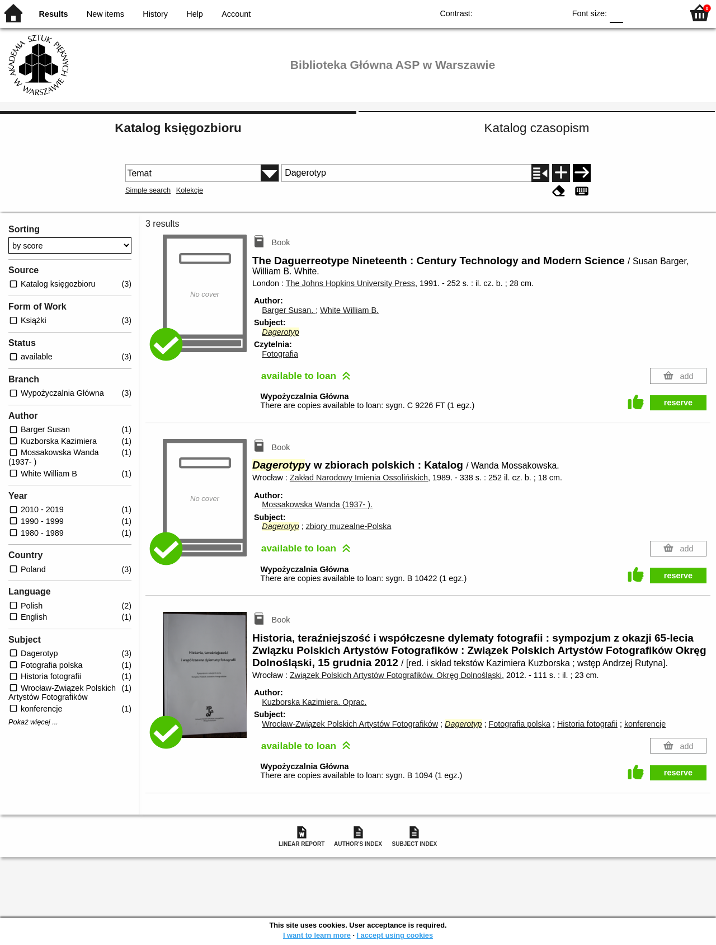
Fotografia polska (519, 723)
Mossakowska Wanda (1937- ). (317, 504)
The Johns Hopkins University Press (350, 283)
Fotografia (280, 353)
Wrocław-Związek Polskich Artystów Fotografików (350, 723)
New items (105, 14)
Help (194, 14)
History (155, 14)
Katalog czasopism (537, 128)
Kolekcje (189, 190)
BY (553, 12)
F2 (661, 12)
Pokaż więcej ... (33, 722)
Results (53, 14)
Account (236, 14)
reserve (678, 402)
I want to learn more (317, 935)
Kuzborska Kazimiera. (314, 702)
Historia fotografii (587, 723)
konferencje (645, 723)
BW (508, 12)
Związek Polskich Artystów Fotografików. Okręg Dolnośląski (396, 675)
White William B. (349, 310)
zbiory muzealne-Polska (349, 526)
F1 (635, 12)
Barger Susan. (288, 310)
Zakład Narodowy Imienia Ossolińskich (359, 477)
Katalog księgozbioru (178, 128)
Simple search (148, 190)
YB (530, 12)
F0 (616, 12)
